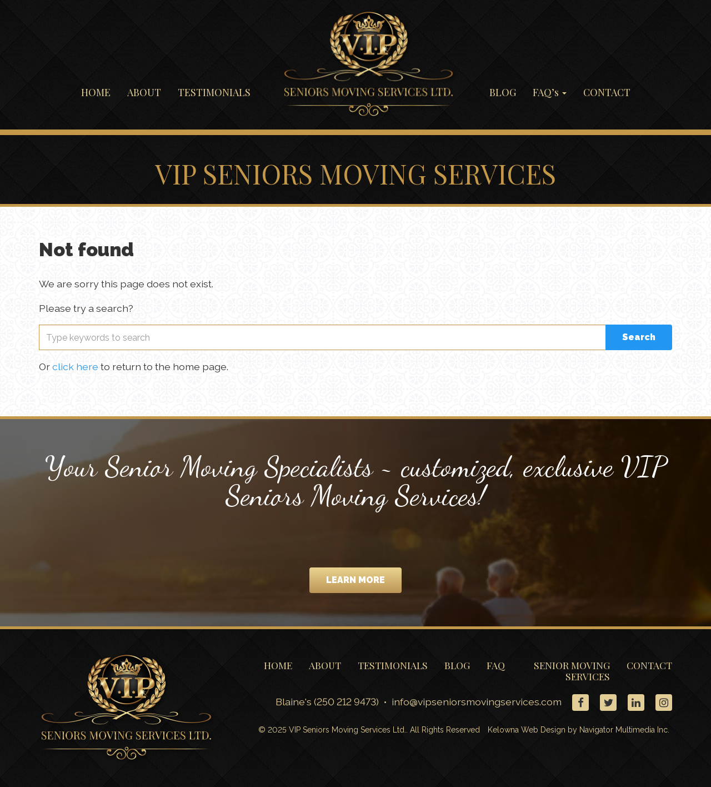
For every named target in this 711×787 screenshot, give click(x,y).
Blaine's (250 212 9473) (327, 702)
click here (75, 366)
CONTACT (606, 92)
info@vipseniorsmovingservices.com (478, 702)
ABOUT (144, 92)
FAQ (496, 665)
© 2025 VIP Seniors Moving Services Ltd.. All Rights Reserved (369, 730)
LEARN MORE (355, 580)
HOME (96, 92)
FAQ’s (550, 92)
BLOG (502, 92)
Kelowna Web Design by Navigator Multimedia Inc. (578, 730)
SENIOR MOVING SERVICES (572, 671)
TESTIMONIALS (214, 92)
